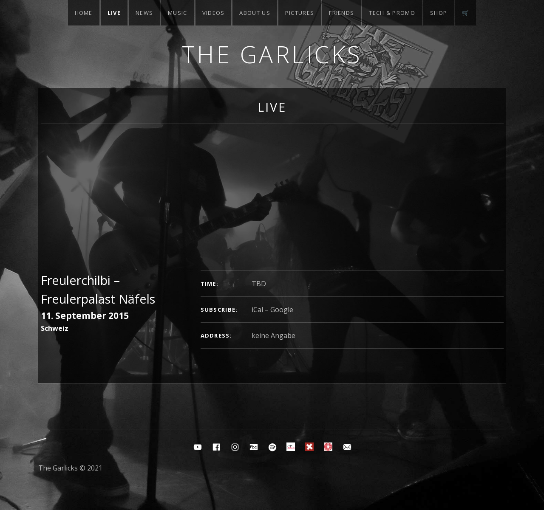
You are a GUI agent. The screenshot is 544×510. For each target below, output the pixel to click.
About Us (254, 13)
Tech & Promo (392, 13)
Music (177, 13)
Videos (213, 13)
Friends (341, 13)
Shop (438, 13)
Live (114, 13)
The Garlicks (272, 54)
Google (281, 309)
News (144, 13)
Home (84, 13)
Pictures (299, 13)
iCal (257, 309)
